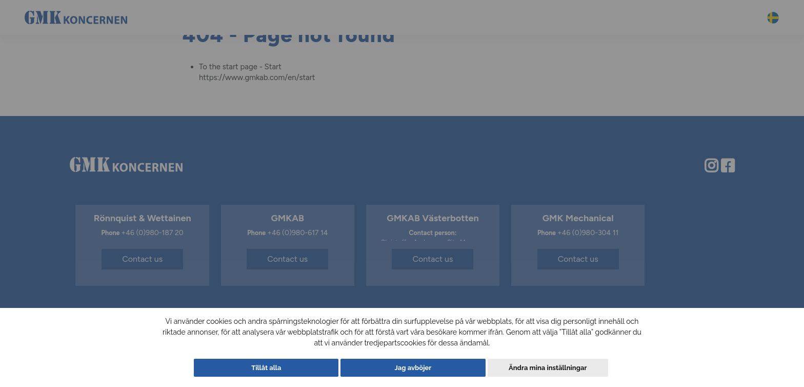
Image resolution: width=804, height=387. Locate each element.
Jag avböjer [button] (413, 368)
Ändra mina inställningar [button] (548, 368)
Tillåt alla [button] (266, 368)
